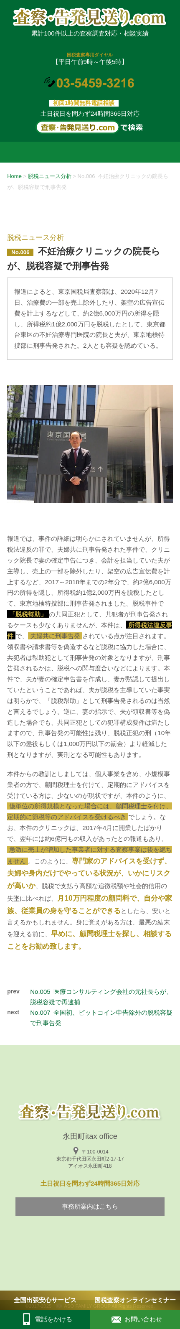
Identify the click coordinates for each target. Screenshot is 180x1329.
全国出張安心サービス (45, 1300)
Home (14, 176)
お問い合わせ (135, 1320)
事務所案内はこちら (90, 1206)
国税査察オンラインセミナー (135, 1300)
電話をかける (45, 1320)
